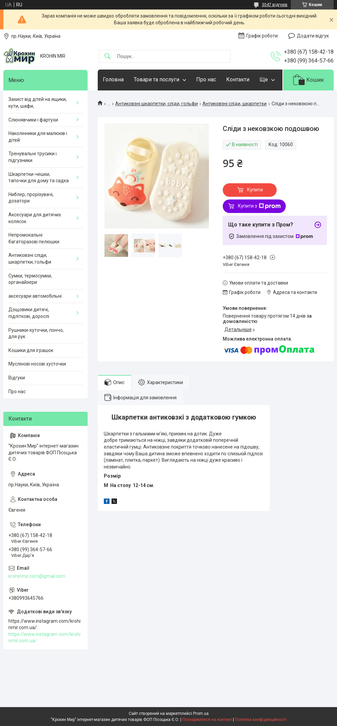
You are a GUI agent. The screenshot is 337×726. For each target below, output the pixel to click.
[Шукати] (107, 56)
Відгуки (16, 377)
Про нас (206, 79)
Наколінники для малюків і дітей (37, 137)
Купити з (259, 206)
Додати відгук (313, 35)
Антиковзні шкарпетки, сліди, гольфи (156, 103)
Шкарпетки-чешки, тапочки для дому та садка (38, 177)
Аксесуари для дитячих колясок (34, 218)
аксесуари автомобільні (35, 296)
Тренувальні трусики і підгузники (32, 157)
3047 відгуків (274, 4)
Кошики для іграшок (30, 350)
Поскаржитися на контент (207, 719)
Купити (255, 189)
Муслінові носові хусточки (37, 364)
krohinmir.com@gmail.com (36, 576)
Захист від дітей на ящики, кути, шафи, (37, 103)
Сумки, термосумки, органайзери (30, 279)
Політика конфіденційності (260, 719)
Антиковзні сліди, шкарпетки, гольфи (29, 258)
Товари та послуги (156, 79)
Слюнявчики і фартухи (33, 120)
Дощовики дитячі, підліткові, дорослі (28, 313)
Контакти (237, 79)
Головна (113, 79)
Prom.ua (201, 713)
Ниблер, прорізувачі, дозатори (31, 198)
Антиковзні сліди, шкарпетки (235, 103)
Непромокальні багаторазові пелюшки (33, 238)
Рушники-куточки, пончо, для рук (36, 333)
